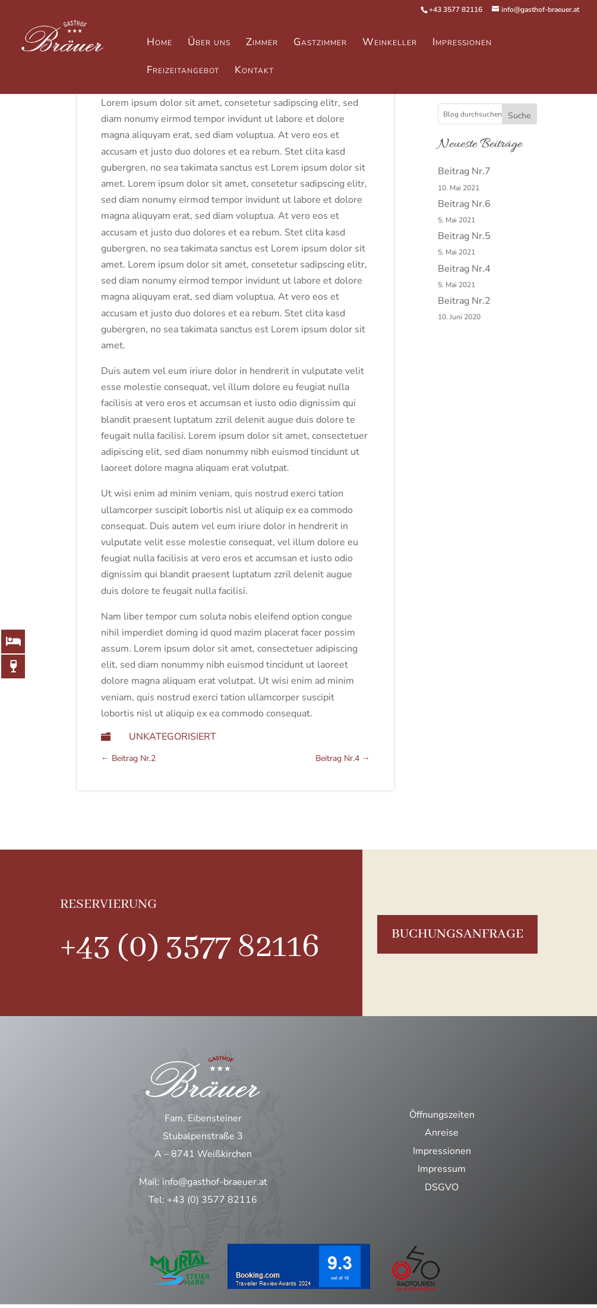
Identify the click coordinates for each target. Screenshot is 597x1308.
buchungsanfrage (457, 934)
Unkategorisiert (172, 736)
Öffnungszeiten (442, 1114)
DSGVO (442, 1187)
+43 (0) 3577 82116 (190, 947)
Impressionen (442, 1151)
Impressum (442, 1168)
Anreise (442, 1132)
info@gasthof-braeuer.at (214, 1181)
